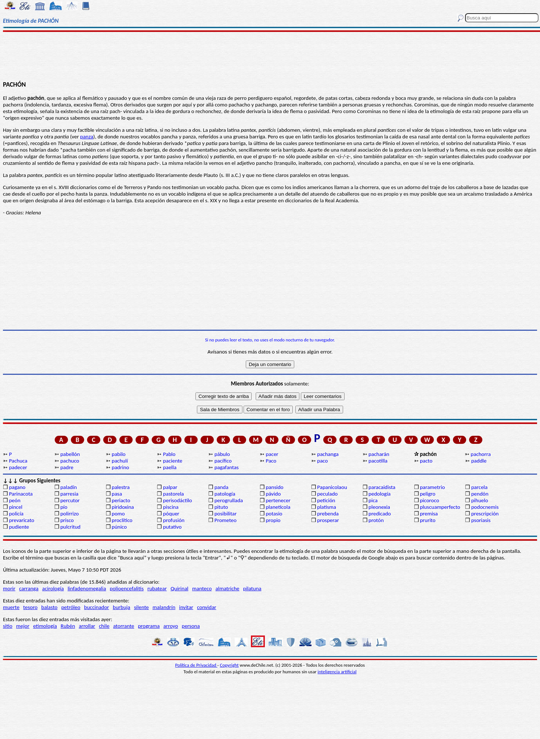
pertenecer (278, 500)
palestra (121, 487)
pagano (17, 487)
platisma (326, 507)
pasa (117, 493)
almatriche (228, 588)
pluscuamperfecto (440, 507)
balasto (49, 607)
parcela (479, 487)
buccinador (96, 607)
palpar (170, 487)
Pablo (169, 454)
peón (14, 500)
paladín (68, 487)
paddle (479, 460)
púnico (119, 527)
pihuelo (479, 500)
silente (141, 607)
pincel (15, 507)
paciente (172, 460)
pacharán (378, 454)
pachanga (327, 454)
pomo (118, 513)
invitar (186, 607)
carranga (29, 588)
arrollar (87, 626)
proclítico (122, 520)
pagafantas (227, 467)
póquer (171, 513)
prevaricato (21, 520)
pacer (272, 454)
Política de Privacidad (196, 665)
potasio (274, 513)
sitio (7, 626)
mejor (22, 626)
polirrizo (69, 513)
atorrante (123, 626)
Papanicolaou (332, 487)
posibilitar (226, 513)
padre (66, 467)
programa (148, 626)
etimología (45, 626)
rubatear (157, 588)
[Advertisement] (269, 55)
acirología (53, 588)
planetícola (278, 507)
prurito (427, 520)
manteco (202, 588)
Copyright (229, 665)
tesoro (30, 607)
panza (86, 136)
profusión (173, 520)
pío (63, 507)
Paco (271, 460)
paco (322, 460)
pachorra (481, 454)
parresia (69, 493)
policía (16, 513)
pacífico (223, 460)
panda (221, 487)
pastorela (173, 493)
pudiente (19, 527)
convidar (206, 607)
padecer (18, 467)
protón (376, 520)
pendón (480, 493)
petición (326, 500)
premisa (429, 513)
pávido (273, 493)
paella (170, 467)
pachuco (69, 460)
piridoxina (123, 507)
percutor (70, 500)
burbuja (121, 607)
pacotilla (378, 460)
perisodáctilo (177, 500)
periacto (121, 500)
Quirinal (179, 588)
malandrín (163, 607)
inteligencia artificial (337, 671)
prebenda (328, 513)
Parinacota (21, 493)
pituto (221, 507)
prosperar (328, 520)
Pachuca (18, 460)
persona (191, 626)
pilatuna (252, 588)
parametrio (432, 487)
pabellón (70, 454)
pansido (274, 487)
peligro (427, 493)
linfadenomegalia (87, 588)
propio (273, 520)
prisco (67, 520)
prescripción (485, 513)
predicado (379, 513)
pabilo (119, 454)
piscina (171, 507)
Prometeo (226, 520)
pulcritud (70, 527)
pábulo (222, 454)
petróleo (70, 607)
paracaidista (381, 487)
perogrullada (229, 500)
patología (225, 493)
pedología (379, 493)
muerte (11, 607)
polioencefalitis (127, 588)
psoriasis (481, 520)
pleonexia (379, 507)
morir (9, 588)
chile (104, 626)
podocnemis (485, 507)
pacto (426, 460)
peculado (327, 493)
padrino (120, 467)
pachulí (120, 460)
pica (373, 500)
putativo (172, 527)
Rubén (68, 626)
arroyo (170, 626)
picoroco (429, 500)
